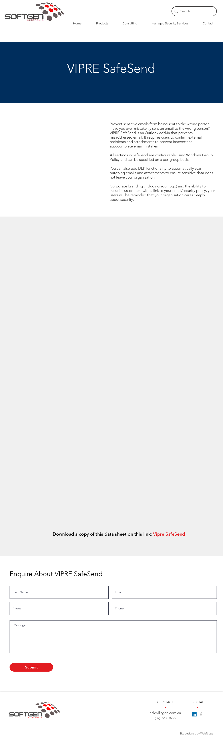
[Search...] (193, 11)
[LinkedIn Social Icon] (194, 714)
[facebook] (201, 714)
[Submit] (31, 667)
